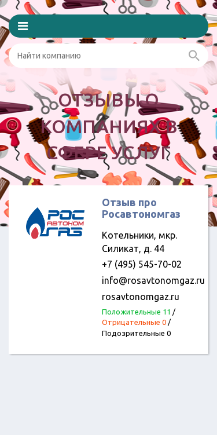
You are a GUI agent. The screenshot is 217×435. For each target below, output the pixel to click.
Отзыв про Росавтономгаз (141, 208)
